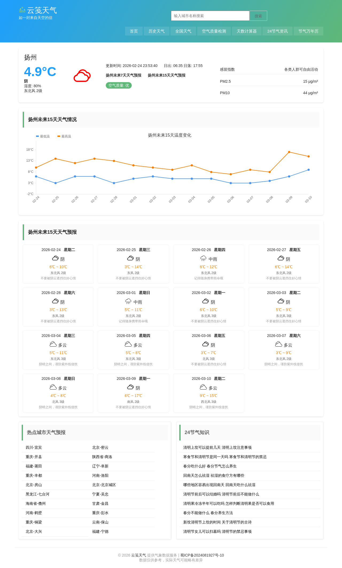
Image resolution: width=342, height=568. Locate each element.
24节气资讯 (277, 31)
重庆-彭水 (100, 513)
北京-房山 (34, 485)
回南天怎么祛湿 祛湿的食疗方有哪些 (213, 475)
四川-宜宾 (34, 447)
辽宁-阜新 (100, 466)
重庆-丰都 (34, 475)
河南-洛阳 (100, 475)
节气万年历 (308, 31)
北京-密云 (100, 447)
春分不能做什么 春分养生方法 (208, 513)
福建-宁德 (100, 531)
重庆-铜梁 (34, 522)
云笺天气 (38, 10)
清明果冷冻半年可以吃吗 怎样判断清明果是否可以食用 (228, 503)
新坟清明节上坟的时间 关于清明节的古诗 (217, 522)
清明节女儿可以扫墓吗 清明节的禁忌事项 (217, 531)
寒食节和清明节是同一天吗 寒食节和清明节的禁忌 (225, 457)
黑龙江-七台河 (37, 494)
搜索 (258, 16)
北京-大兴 (34, 531)
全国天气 (183, 31)
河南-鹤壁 (34, 513)
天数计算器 (247, 31)
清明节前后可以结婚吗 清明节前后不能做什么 (221, 494)
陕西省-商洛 (102, 457)
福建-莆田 (34, 466)
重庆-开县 (34, 457)
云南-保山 (100, 522)
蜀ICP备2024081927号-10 (202, 555)
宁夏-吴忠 (100, 494)
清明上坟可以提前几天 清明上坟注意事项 (217, 447)
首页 (134, 31)
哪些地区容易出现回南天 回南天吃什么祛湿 (219, 485)
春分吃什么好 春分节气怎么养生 (210, 466)
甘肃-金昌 (100, 503)
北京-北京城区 (104, 485)
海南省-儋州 (36, 503)
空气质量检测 (214, 31)
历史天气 (157, 31)
